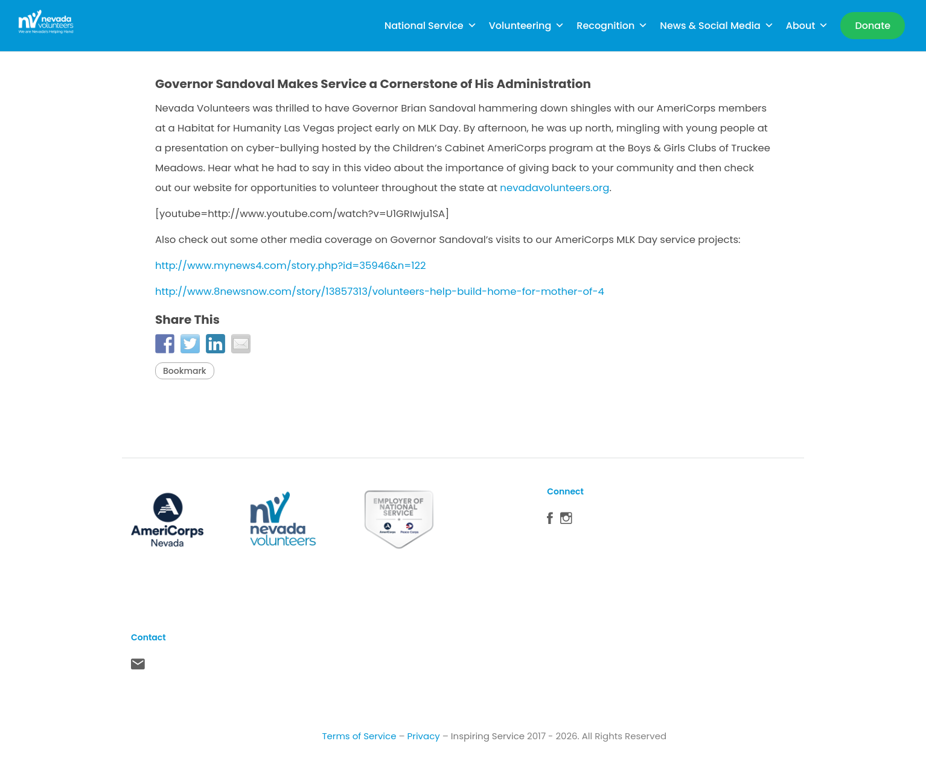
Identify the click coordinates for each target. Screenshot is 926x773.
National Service (431, 26)
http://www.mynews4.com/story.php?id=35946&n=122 (290, 266)
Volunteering (527, 26)
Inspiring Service (488, 736)
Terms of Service (359, 736)
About (807, 26)
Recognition (612, 26)
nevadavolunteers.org (554, 188)
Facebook (550, 521)
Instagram (566, 521)
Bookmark (184, 371)
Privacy (423, 736)
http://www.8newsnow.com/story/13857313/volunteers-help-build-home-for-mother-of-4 (379, 291)
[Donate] (872, 25)
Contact (138, 667)
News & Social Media (716, 26)
